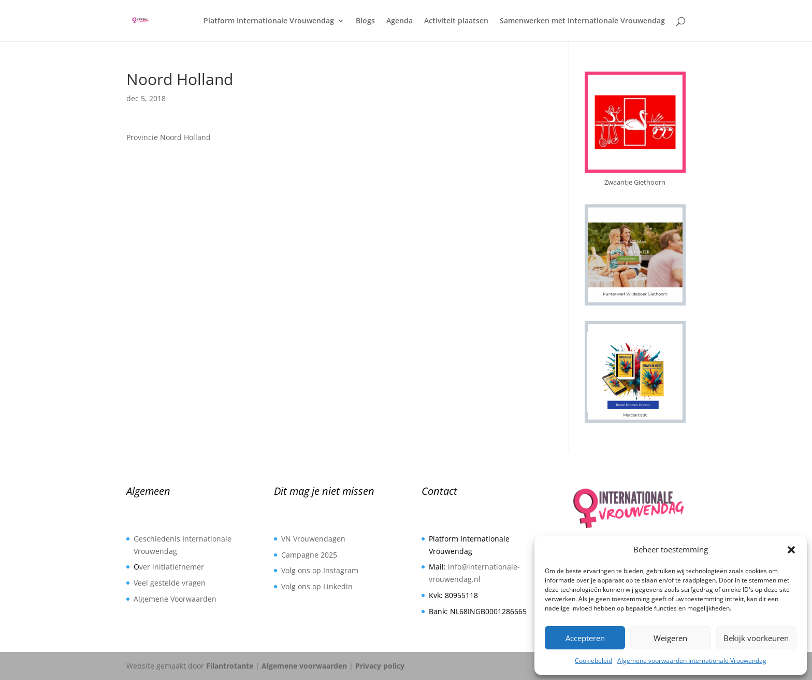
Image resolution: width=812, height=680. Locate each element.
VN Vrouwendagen (313, 539)
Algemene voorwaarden (304, 666)
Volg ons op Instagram (319, 570)
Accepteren (585, 638)
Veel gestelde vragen (170, 583)
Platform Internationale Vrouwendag (269, 21)
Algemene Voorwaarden (175, 599)
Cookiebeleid (593, 660)
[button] (791, 550)
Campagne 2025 (309, 555)
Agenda (399, 21)
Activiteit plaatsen (456, 21)
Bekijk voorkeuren (756, 638)
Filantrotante (229, 666)
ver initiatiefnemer (171, 567)
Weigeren (670, 638)
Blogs (365, 21)
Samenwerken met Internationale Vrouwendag (582, 21)
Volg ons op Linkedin (317, 586)
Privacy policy (379, 666)
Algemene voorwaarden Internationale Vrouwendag (691, 660)
